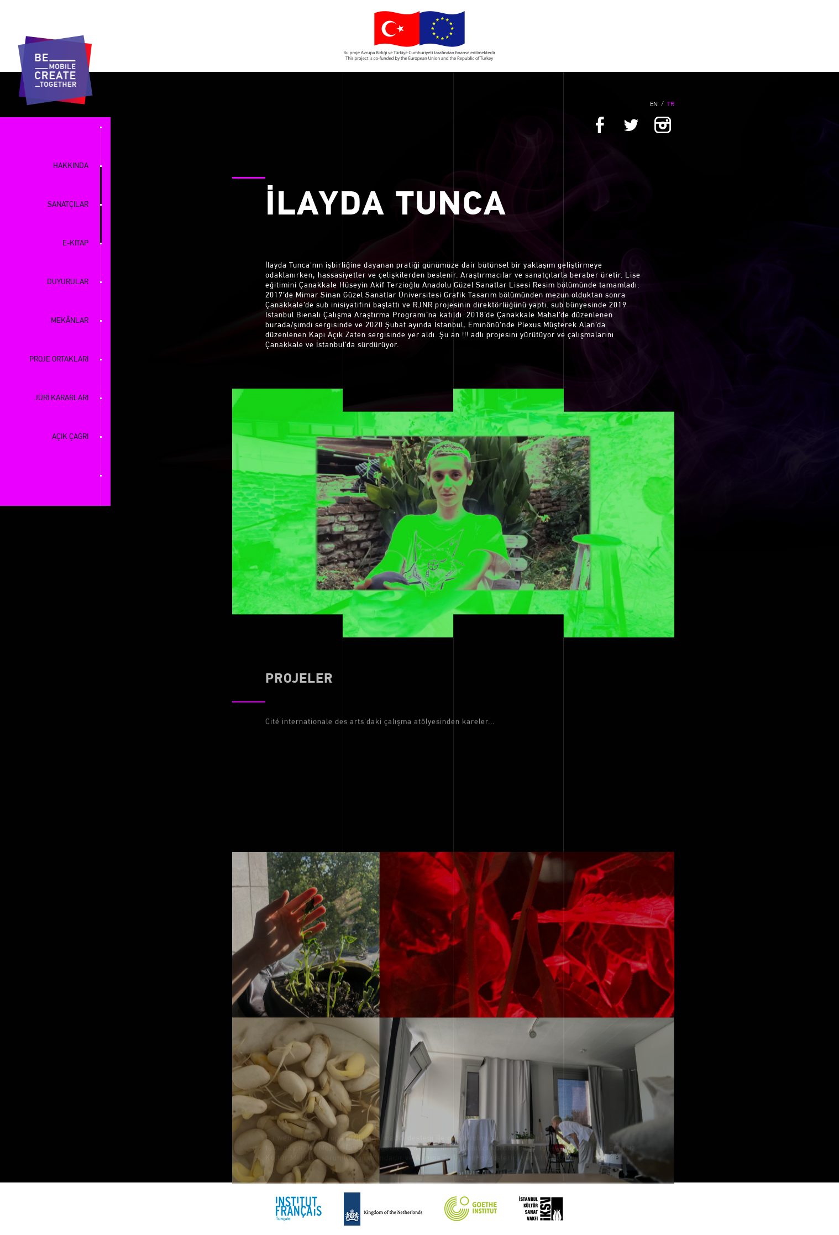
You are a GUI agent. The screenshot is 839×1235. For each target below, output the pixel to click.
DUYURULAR (67, 282)
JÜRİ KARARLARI (61, 398)
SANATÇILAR (68, 205)
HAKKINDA (70, 166)
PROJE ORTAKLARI (58, 359)
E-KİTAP (75, 243)
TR (670, 104)
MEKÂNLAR (69, 321)
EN (654, 104)
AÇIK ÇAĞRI (70, 437)
